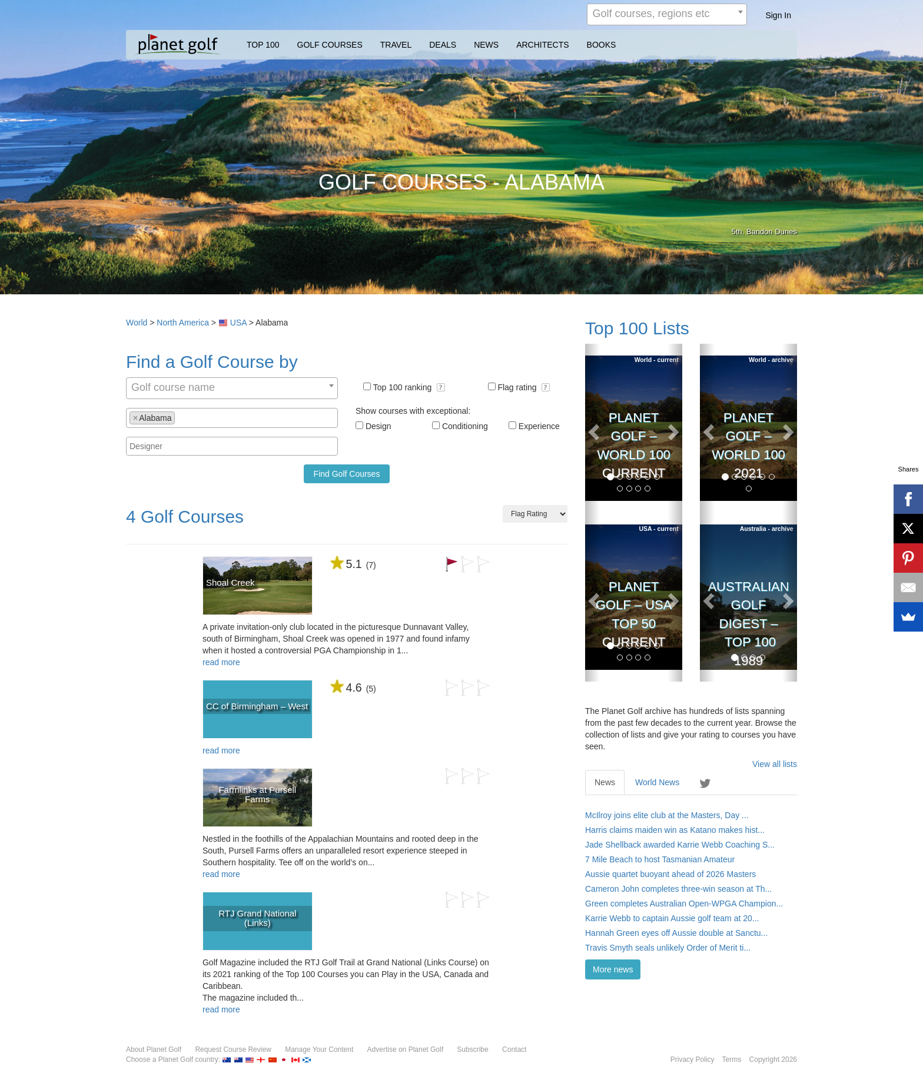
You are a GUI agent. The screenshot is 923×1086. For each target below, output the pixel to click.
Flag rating (523, 387)
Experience (539, 426)
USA (238, 322)
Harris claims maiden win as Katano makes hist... (675, 830)
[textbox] (181, 417)
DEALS (442, 44)
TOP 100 (263, 44)
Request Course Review (233, 1049)
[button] (441, 387)
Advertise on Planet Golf (405, 1049)
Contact (514, 1049)
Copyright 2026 (773, 1059)
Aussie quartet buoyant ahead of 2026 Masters (670, 874)
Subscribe (472, 1049)
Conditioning (465, 426)
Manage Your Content (319, 1049)
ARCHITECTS (542, 44)
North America (183, 322)
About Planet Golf (153, 1049)
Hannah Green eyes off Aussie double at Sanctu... (676, 933)
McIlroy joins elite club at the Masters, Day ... (667, 815)
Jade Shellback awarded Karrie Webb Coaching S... (680, 844)
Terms (732, 1059)
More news (613, 969)
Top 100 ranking (409, 387)
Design (378, 426)
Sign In (778, 15)
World (136, 322)
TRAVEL (395, 44)
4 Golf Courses (185, 516)
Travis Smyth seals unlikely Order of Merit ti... (668, 947)
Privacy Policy (692, 1059)
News (605, 782)
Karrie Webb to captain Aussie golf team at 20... (672, 918)
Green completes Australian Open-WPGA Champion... (684, 903)
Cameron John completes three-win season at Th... (678, 889)
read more (221, 662)
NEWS (486, 44)
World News (657, 782)
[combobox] (667, 14)
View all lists (774, 764)
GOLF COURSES (330, 44)
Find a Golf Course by (212, 361)
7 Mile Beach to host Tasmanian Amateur (660, 859)
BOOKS (601, 44)
